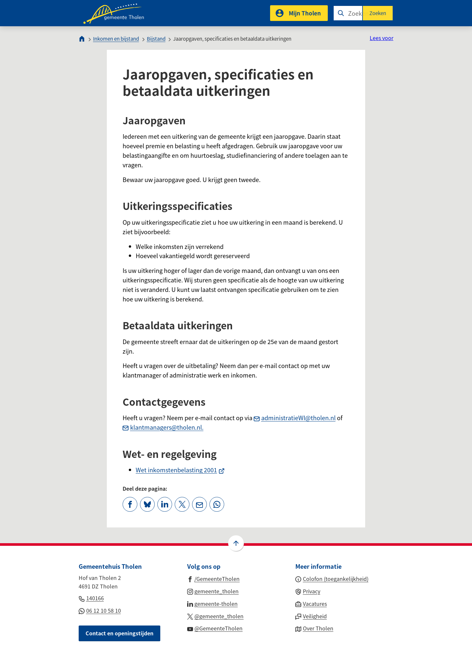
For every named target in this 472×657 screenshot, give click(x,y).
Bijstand (156, 38)
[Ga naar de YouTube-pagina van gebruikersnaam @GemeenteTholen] (215, 628)
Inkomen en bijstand (116, 38)
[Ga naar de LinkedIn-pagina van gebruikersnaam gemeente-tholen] (212, 603)
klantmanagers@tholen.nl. (163, 427)
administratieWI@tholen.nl (295, 417)
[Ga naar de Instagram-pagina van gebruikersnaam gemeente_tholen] (213, 590)
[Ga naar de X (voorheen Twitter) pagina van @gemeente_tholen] (215, 615)
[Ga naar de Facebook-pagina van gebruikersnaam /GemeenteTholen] (213, 578)
